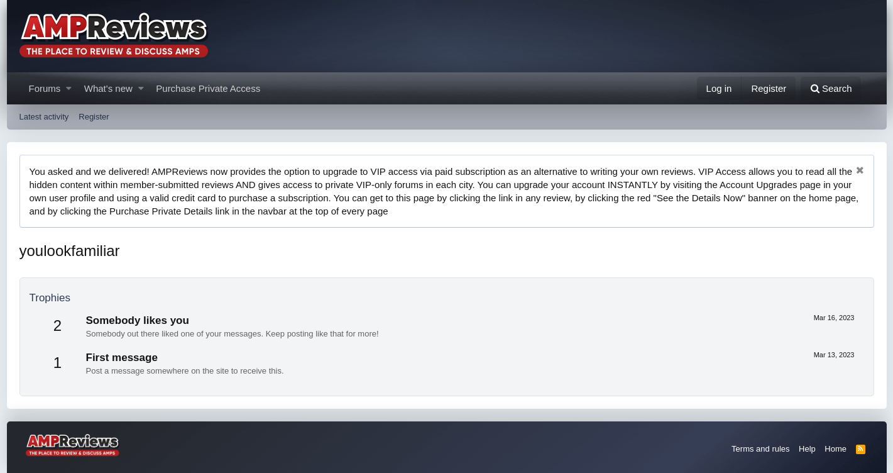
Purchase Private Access (208, 88)
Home (835, 449)
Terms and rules (760, 449)
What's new (108, 88)
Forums (45, 88)
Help (807, 449)
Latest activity (44, 116)
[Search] (831, 88)
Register (94, 116)
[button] (69, 88)
